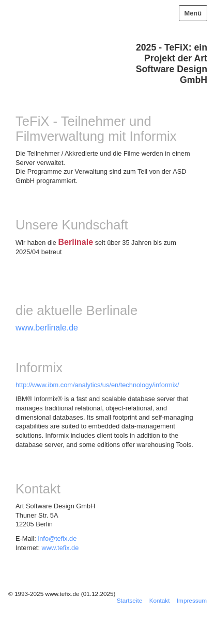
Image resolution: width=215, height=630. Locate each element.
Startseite (130, 600)
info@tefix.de (57, 538)
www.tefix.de (60, 548)
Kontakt (159, 600)
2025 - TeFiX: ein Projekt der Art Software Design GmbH (171, 63)
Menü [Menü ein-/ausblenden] (193, 13)
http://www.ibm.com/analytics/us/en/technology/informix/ (97, 385)
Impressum (192, 600)
